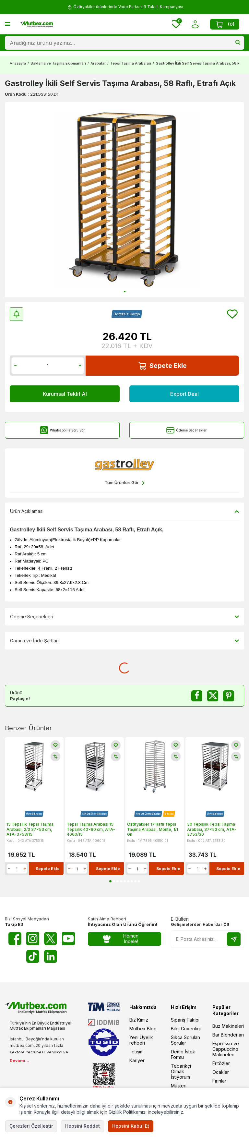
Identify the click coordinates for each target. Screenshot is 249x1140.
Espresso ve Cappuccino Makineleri (225, 1049)
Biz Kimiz (138, 1020)
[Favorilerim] (176, 24)
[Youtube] (68, 938)
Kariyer (137, 1060)
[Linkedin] (50, 956)
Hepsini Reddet (82, 1126)
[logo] (36, 24)
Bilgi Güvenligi (186, 1028)
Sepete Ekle (162, 366)
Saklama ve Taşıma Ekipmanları (58, 63)
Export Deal (184, 394)
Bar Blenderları (228, 1034)
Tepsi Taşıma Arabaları (130, 63)
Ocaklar (220, 1072)
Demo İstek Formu (183, 1054)
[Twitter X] (50, 938)
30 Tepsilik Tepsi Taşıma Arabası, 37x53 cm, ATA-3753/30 (211, 829)
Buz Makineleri (228, 1026)
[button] (124, 291)
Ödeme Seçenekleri (187, 430)
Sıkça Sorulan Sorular (185, 1040)
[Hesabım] (195, 24)
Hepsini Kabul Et (130, 1126)
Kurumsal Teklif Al (65, 394)
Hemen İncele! (120, 938)
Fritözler (221, 1063)
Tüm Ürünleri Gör (125, 483)
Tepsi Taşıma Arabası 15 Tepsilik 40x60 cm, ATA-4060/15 (91, 829)
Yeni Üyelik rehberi (141, 1040)
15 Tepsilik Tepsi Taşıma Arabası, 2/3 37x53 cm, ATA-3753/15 (29, 829)
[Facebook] (14, 938)
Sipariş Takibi (185, 1020)
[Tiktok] (32, 956)
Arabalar (98, 63)
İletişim (136, 1051)
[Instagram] (32, 938)
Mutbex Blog (143, 1028)
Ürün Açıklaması (124, 511)
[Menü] (7, 24)
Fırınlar (219, 1081)
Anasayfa (18, 63)
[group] (124, 199)
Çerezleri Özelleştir (31, 1126)
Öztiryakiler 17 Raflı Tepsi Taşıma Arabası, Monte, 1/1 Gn (152, 829)
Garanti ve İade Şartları (124, 640)
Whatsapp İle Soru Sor (62, 430)
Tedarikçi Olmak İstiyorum (181, 1071)
